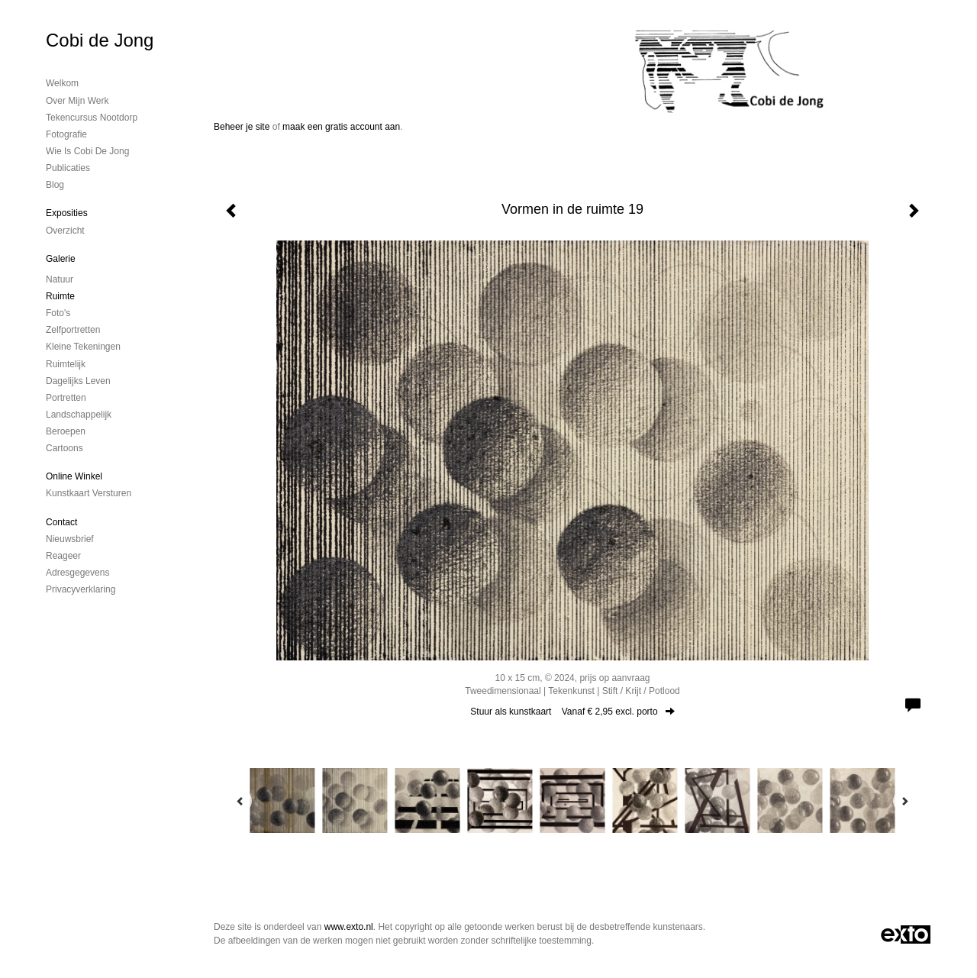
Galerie (61, 258)
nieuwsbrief (70, 539)
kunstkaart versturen (88, 493)
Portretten (66, 397)
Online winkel (74, 476)
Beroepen (65, 431)
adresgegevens (77, 572)
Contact (61, 522)
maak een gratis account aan (341, 126)
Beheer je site (241, 126)
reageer (63, 555)
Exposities (67, 213)
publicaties (68, 168)
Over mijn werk (77, 100)
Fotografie (66, 134)
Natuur (59, 279)
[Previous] (240, 800)
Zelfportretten (73, 329)
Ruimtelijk (65, 364)
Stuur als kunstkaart (572, 711)
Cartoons (64, 448)
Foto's (58, 313)
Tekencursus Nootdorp (91, 117)
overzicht (65, 230)
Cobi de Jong (99, 40)
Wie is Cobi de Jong (87, 151)
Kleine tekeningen (83, 346)
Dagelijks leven (78, 381)
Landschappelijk (78, 414)
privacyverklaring (80, 589)
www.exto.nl (348, 927)
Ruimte (60, 296)
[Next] (904, 800)
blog (55, 184)
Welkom (62, 83)
